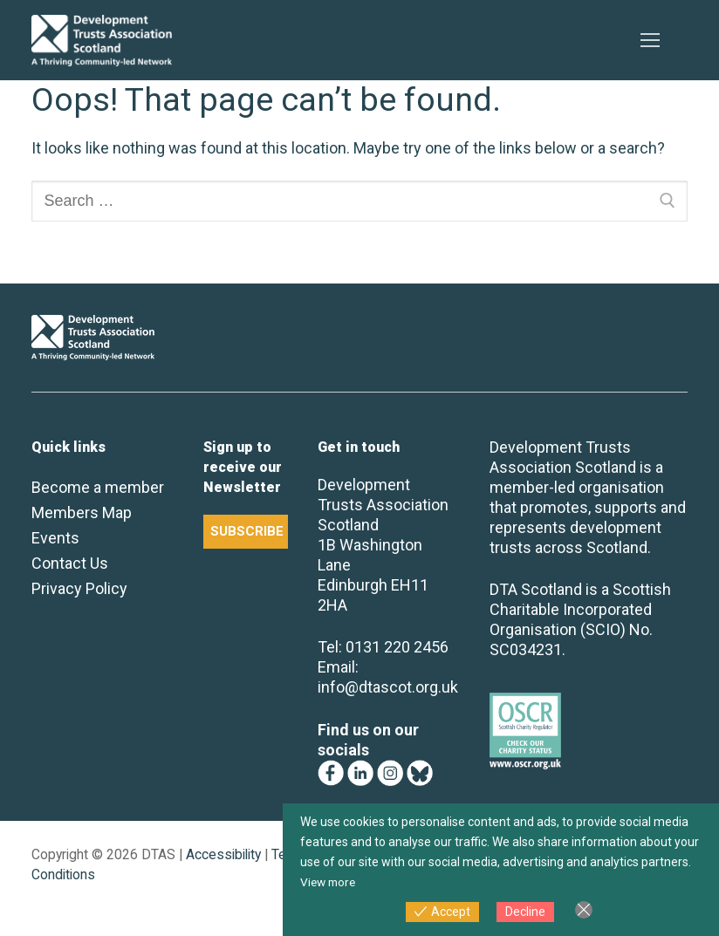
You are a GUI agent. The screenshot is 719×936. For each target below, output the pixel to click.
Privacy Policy (79, 588)
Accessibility (223, 854)
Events (55, 538)
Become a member (97, 487)
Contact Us (69, 563)
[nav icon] (650, 40)
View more (330, 882)
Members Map (81, 512)
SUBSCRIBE (247, 531)
